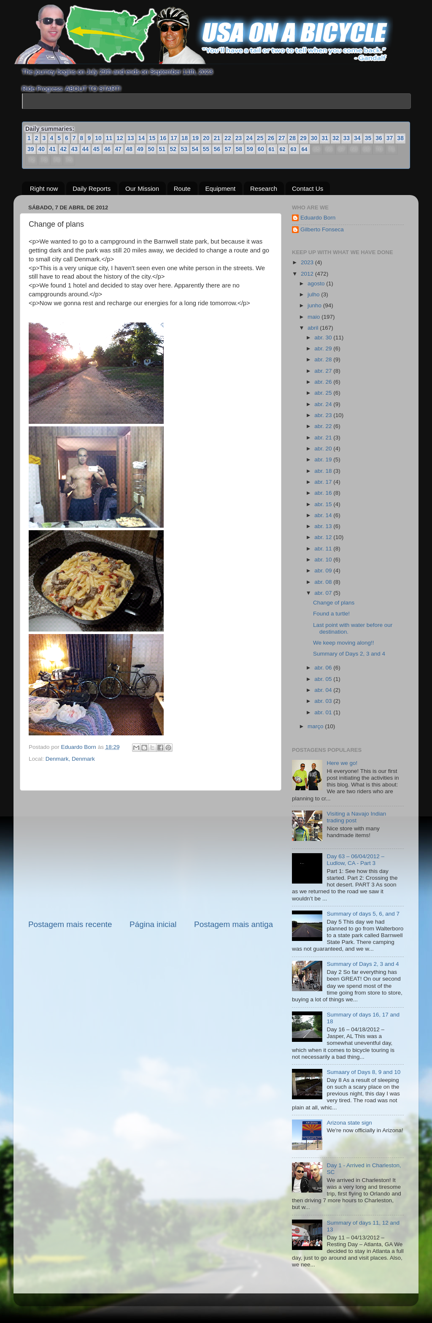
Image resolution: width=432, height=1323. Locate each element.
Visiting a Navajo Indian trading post (356, 817)
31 (324, 138)
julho (314, 294)
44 (85, 149)
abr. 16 (323, 493)
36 (378, 138)
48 (129, 149)
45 (96, 149)
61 (272, 149)
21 (217, 138)
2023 (308, 262)
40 (41, 149)
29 (303, 138)
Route (182, 188)
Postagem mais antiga (233, 924)
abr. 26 (323, 382)
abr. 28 (323, 359)
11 (109, 138)
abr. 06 (323, 667)
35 (368, 138)
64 (305, 149)
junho (315, 305)
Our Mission (142, 188)
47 (118, 149)
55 (206, 149)
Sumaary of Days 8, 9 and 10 (363, 1072)
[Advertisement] (150, 855)
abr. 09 (323, 570)
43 (74, 149)
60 (261, 149)
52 (173, 149)
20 (206, 138)
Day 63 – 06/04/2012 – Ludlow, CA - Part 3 (355, 859)
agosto (317, 283)
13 (130, 138)
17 (173, 138)
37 (389, 138)
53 (184, 149)
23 (238, 138)
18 (184, 138)
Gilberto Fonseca (322, 229)
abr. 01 (323, 712)
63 (294, 149)
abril (314, 328)
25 (260, 138)
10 (98, 138)
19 (195, 138)
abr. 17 (323, 482)
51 (162, 149)
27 (281, 138)
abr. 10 (323, 559)
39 (30, 149)
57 (228, 149)
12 (119, 138)
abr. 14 (323, 515)
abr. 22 (323, 426)
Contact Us (307, 188)
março (316, 726)
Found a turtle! (331, 613)
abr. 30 (323, 337)
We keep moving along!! (343, 643)
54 (195, 149)
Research (263, 188)
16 (163, 138)
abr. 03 (323, 701)
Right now (44, 188)
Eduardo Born (79, 747)
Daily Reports (92, 188)
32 (335, 138)
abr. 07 (323, 593)
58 (239, 149)
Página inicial (153, 924)
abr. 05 (323, 679)
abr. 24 (323, 404)
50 (151, 149)
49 (140, 149)
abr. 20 (323, 448)
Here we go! (342, 763)
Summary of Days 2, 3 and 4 (349, 654)
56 (217, 149)
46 (107, 149)
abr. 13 (323, 526)
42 (63, 149)
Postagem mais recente (70, 924)
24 (249, 138)
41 (52, 149)
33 (346, 138)
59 (250, 149)
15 (152, 138)
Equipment (220, 188)
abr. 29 (323, 348)
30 (314, 138)
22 (227, 138)
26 (270, 138)
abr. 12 (323, 537)
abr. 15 (323, 504)
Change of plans (333, 602)
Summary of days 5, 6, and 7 (363, 914)
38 (400, 138)
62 (283, 149)
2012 (308, 274)
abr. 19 (323, 459)
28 (292, 138)
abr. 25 (323, 393)
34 (357, 138)
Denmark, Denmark (70, 759)
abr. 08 (323, 582)
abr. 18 (323, 470)
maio (314, 316)
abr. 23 (323, 415)
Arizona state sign (349, 1122)
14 (141, 138)
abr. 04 (323, 690)
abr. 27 (323, 371)
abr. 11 (323, 548)
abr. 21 (323, 437)
